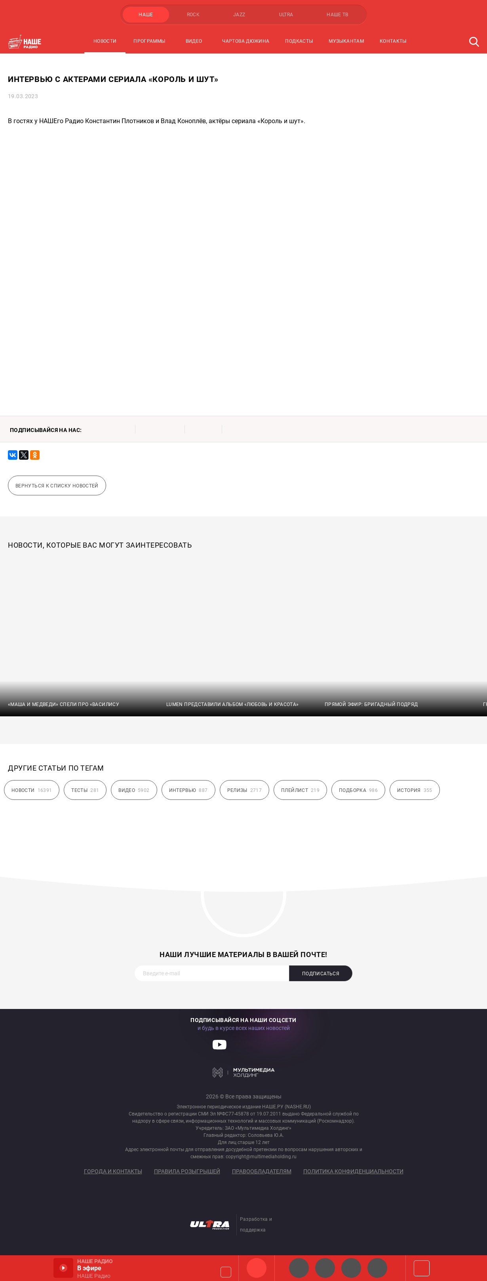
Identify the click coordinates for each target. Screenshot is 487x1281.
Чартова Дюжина (245, 41)
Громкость (226, 1272)
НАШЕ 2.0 (299, 1268)
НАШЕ (146, 14)
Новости (105, 41)
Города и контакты (113, 1171)
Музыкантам (346, 41)
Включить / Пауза (63, 1268)
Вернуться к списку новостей (57, 486)
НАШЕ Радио (256, 1268)
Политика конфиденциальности (353, 1171)
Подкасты (299, 41)
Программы (149, 41)
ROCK (193, 14)
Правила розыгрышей (187, 1171)
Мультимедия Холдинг (244, 1073)
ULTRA (286, 14)
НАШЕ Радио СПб (325, 1268)
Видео (194, 41)
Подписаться (320, 973)
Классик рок (377, 1268)
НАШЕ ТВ (337, 14)
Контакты (393, 41)
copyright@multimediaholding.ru (261, 1156)
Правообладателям (261, 1171)
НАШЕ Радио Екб (351, 1268)
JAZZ (239, 14)
